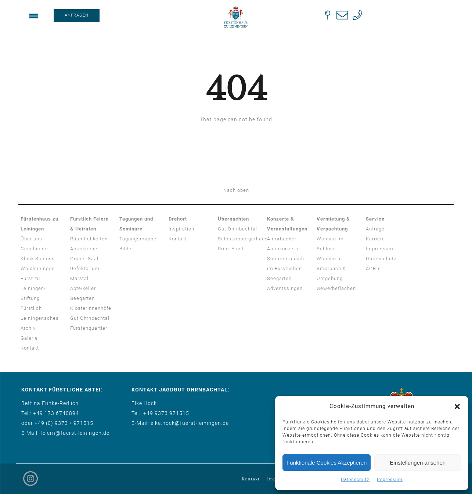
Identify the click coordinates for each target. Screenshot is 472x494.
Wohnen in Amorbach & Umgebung (331, 268)
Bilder (126, 248)
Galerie (29, 338)
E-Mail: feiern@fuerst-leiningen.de (65, 433)
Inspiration (181, 229)
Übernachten (233, 219)
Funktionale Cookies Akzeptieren (327, 462)
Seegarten (82, 298)
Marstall (80, 278)
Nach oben (236, 190)
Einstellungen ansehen (418, 462)
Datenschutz (355, 479)
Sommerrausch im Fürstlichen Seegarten (285, 268)
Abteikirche (83, 248)
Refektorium (85, 268)
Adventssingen (285, 288)
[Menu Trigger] (34, 16)
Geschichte (34, 248)
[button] (457, 406)
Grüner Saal (84, 258)
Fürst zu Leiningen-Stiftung (33, 288)
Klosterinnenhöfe (90, 308)
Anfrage (375, 229)
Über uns (31, 238)
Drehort (178, 219)
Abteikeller (83, 288)
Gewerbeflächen (336, 288)
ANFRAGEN (77, 15)
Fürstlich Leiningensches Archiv (40, 318)
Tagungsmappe (137, 238)
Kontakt (30, 348)
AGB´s (373, 268)
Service (375, 219)
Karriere (375, 238)
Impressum (390, 479)
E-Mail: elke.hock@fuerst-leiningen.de (180, 423)
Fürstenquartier (88, 328)
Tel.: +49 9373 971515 (160, 413)
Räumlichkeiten (89, 238)
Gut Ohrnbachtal (89, 318)
